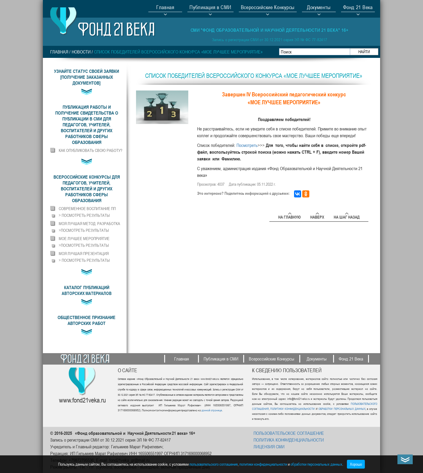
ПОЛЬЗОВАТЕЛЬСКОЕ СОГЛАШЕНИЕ (289, 433)
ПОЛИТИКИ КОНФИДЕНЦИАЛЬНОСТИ (292, 409)
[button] (86, 124)
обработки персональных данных (316, 464)
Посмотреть (247, 145)
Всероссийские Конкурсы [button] (268, 8)
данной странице (212, 410)
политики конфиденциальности (263, 464)
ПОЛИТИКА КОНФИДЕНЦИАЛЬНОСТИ (289, 440)
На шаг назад (347, 216)
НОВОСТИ (81, 52)
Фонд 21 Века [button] (357, 8)
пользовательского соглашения (213, 464)
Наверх (317, 216)
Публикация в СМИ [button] (210, 8)
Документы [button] (319, 8)
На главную (289, 216)
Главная (165, 8)
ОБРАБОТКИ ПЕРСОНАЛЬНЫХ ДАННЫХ (341, 409)
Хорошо (356, 464)
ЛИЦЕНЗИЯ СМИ (269, 446)
